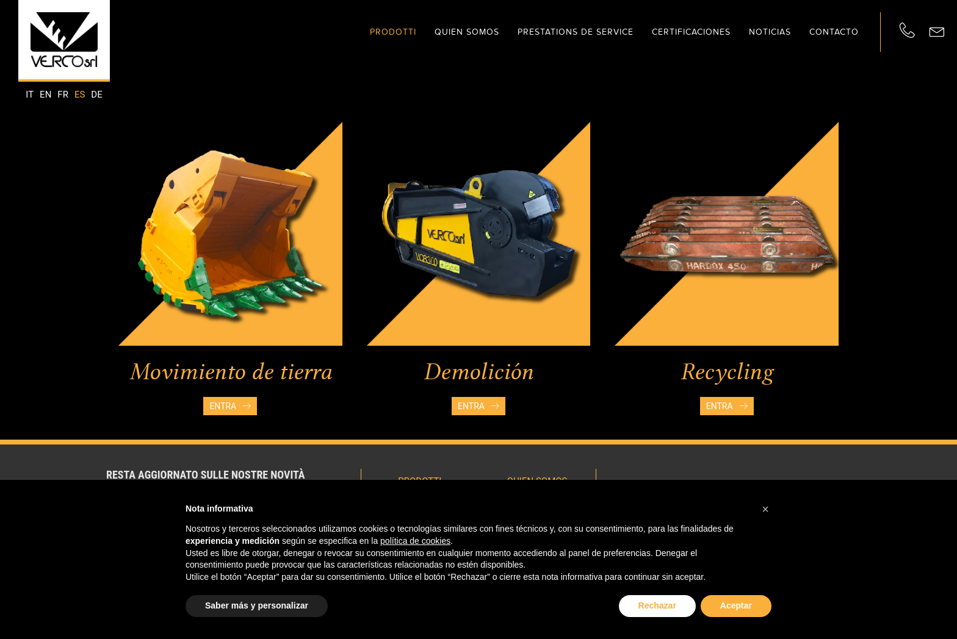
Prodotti (393, 32)
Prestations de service (576, 32)
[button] (765, 509)
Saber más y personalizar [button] (256, 605)
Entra (230, 406)
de (96, 94)
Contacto (834, 32)
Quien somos (467, 32)
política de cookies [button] (415, 541)
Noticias (770, 32)
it (30, 94)
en (45, 94)
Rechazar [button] (657, 605)
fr (62, 94)
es (79, 94)
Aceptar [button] (736, 605)
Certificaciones (691, 32)
